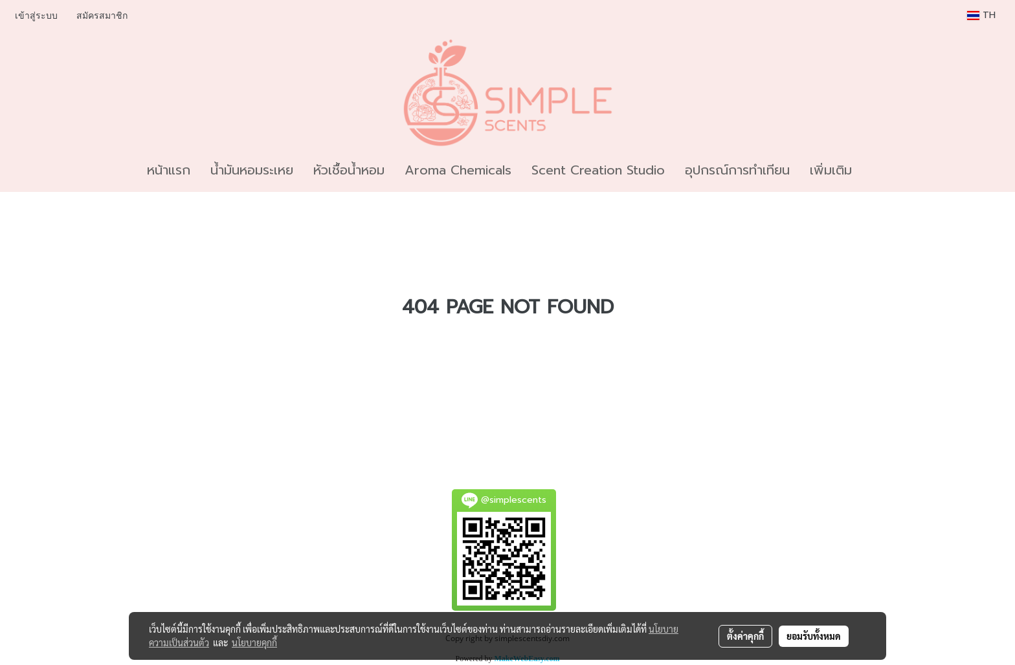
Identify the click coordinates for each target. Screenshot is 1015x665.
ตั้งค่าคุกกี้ (745, 636)
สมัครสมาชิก (102, 16)
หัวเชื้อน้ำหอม (349, 170)
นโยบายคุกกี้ (254, 642)
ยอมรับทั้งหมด (813, 636)
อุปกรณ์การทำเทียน (737, 170)
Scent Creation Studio (598, 170)
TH (981, 15)
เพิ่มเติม (831, 170)
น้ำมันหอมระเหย (251, 170)
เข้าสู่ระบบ (36, 16)
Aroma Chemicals (458, 170)
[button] (873, 170)
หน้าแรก (168, 170)
